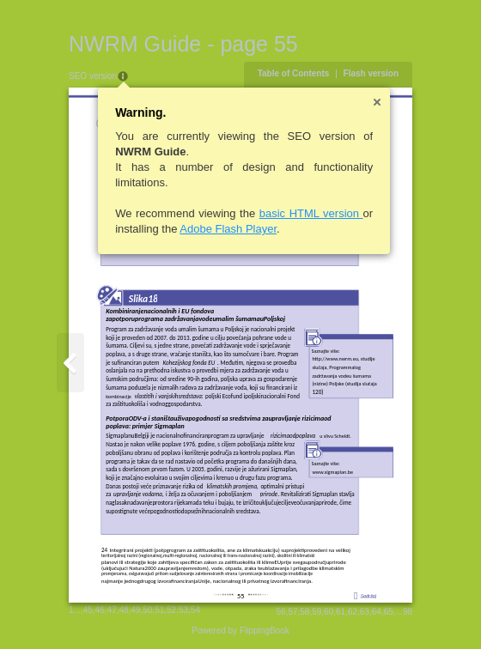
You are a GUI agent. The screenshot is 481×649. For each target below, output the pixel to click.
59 (316, 611)
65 (388, 611)
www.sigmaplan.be (332, 472)
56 (280, 611)
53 (183, 610)
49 (135, 610)
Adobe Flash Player (228, 228)
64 (376, 611)
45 (88, 610)
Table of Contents (294, 73)
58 (304, 611)
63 (364, 611)
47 (112, 610)
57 (292, 611)
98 (407, 611)
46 (100, 610)
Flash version (371, 73)
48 (123, 610)
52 (171, 610)
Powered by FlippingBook (240, 630)
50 (147, 610)
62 (352, 611)
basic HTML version (311, 213)
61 (340, 611)
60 (328, 611)
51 (159, 610)
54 (195, 610)
